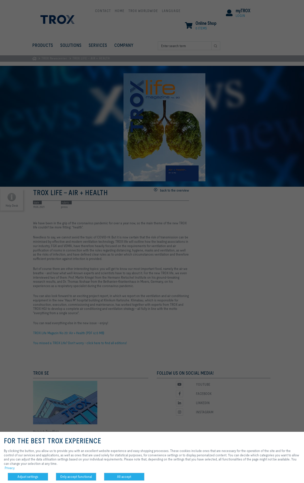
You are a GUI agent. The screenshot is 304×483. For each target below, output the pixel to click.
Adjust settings (27, 477)
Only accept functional (76, 477)
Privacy (10, 468)
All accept (124, 477)
